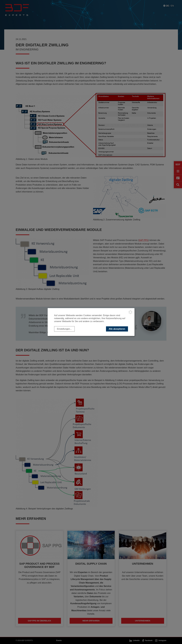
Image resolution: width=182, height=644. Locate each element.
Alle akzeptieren (117, 329)
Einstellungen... (64, 329)
